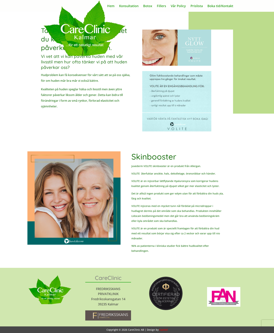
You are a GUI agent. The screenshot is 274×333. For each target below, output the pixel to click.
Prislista (197, 6)
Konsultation (129, 6)
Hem (110, 6)
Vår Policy (178, 6)
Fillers (161, 6)
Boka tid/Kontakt (220, 6)
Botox (147, 6)
